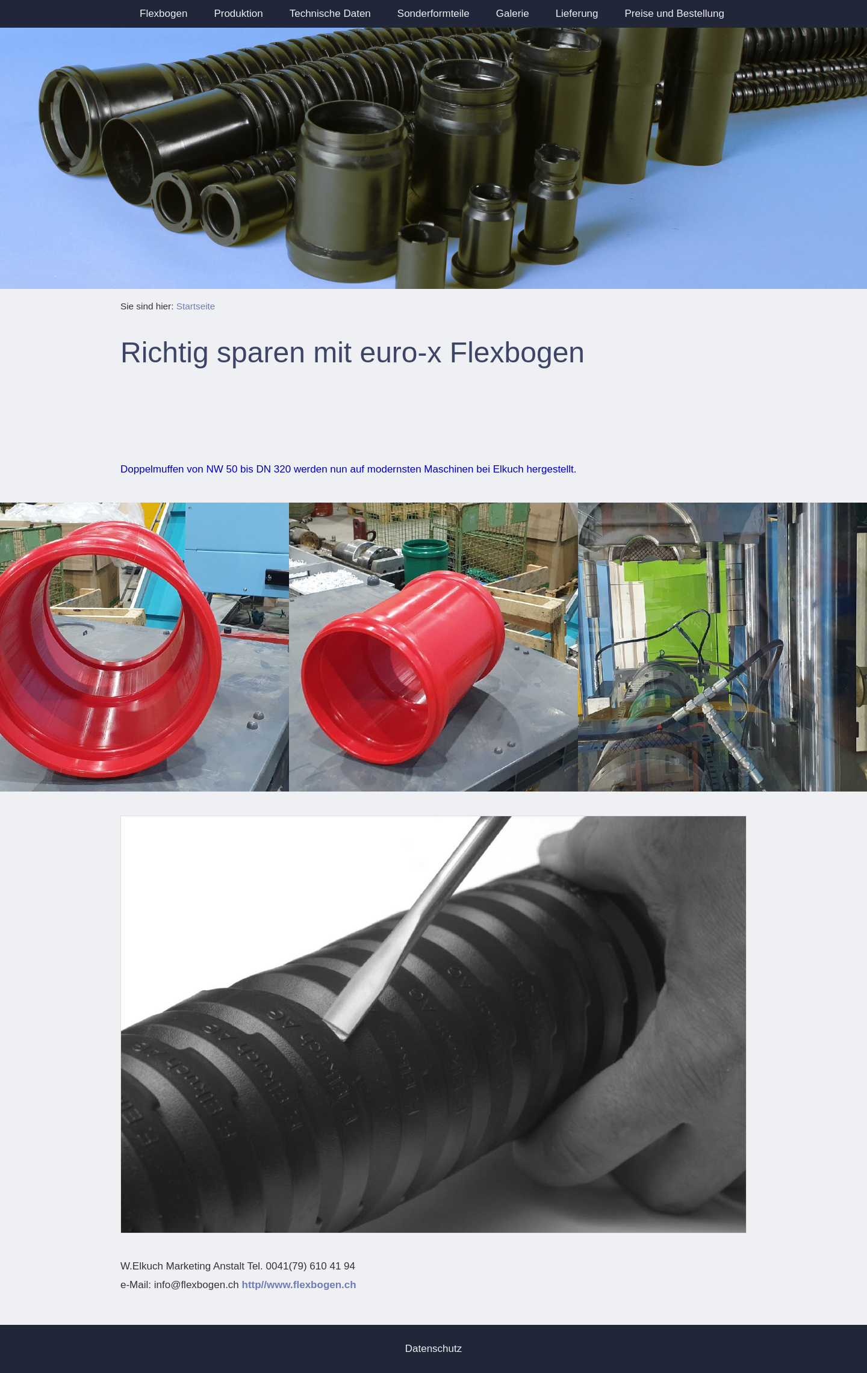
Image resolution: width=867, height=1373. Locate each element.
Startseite (196, 306)
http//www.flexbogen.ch (299, 1285)
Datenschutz (433, 1348)
